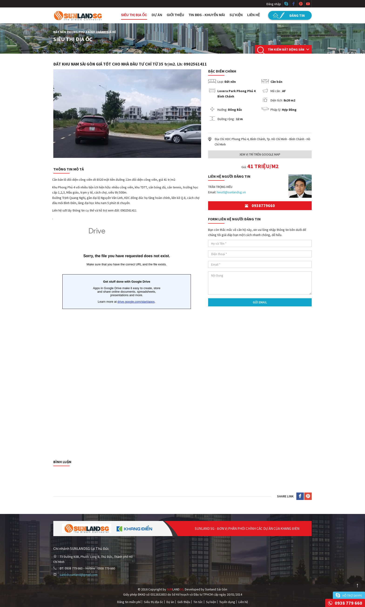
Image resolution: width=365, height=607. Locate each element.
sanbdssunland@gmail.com (79, 574)
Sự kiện (236, 15)
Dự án (157, 15)
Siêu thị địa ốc (134, 15)
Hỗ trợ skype (352, 595)
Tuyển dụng (227, 602)
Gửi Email (260, 302)
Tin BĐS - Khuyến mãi (207, 15)
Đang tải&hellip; (126, 337)
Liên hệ (253, 15)
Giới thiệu (175, 15)
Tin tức (198, 602)
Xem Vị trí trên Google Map (260, 154)
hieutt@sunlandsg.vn (231, 192)
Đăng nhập (273, 4)
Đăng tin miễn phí (129, 602)
